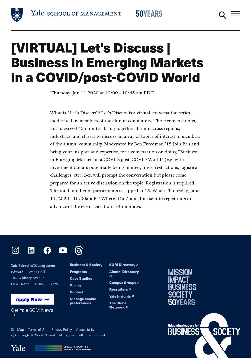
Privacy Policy (61, 329)
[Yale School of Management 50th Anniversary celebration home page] (151, 15)
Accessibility (85, 329)
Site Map (17, 329)
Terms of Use (37, 329)
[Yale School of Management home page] (66, 15)
